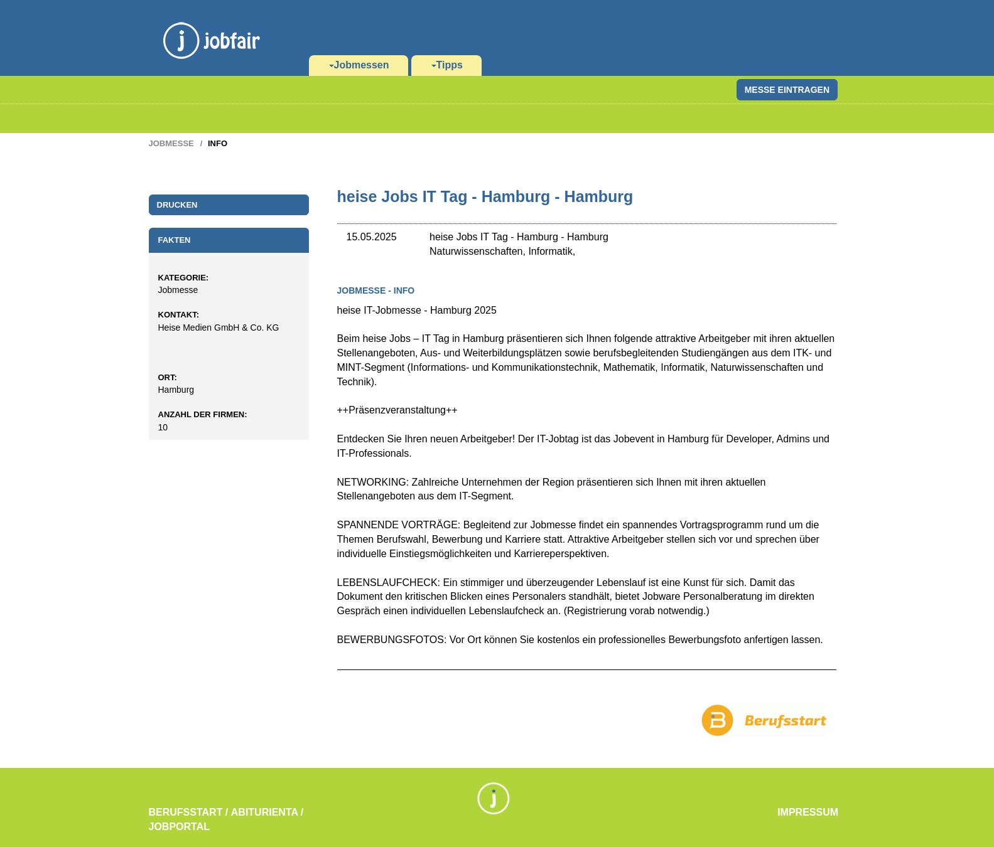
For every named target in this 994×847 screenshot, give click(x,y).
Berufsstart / (189, 812)
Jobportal (179, 826)
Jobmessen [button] (359, 65)
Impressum (807, 812)
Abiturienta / (267, 812)
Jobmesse (171, 143)
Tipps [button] (447, 65)
